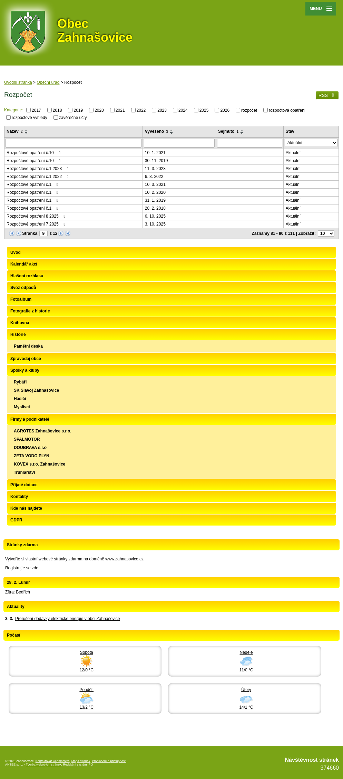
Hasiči (20, 398)
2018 (57, 110)
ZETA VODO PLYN (31, 455)
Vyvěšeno (156, 131)
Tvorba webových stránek (43, 764)
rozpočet (249, 110)
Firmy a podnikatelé (29, 419)
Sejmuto (228, 131)
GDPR (16, 520)
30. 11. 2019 (156, 160)
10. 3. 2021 (155, 184)
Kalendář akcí (23, 264)
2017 (36, 110)
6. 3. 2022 (154, 176)
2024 (183, 110)
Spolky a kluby (24, 370)
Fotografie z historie (30, 311)
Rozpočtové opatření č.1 (33, 184)
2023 (162, 110)
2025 (204, 110)
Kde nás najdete (26, 508)
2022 (141, 110)
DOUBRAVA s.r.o (30, 447)
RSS (327, 95)
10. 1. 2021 (155, 152)
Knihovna (19, 322)
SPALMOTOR (27, 439)
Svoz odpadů (23, 287)
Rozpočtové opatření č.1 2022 (38, 176)
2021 (120, 110)
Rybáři (20, 382)
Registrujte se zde (21, 568)
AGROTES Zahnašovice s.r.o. (42, 431)
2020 (99, 110)
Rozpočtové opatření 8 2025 (37, 216)
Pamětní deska (28, 346)
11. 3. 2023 (155, 168)
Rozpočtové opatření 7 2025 (37, 224)
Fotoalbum (20, 299)
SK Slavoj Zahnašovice (36, 390)
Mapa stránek (80, 761)
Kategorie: (13, 110)
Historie (18, 334)
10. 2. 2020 (155, 192)
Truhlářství (24, 472)
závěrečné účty (73, 117)
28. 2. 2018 (155, 208)
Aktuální (293, 152)
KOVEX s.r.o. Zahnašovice (39, 464)
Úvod (15, 252)
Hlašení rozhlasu (26, 275)
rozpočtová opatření (287, 110)
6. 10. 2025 (155, 216)
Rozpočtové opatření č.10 (34, 152)
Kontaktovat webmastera (53, 761)
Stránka (29, 233)
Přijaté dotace (24, 484)
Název (15, 131)
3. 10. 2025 (155, 224)
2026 (224, 110)
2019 (78, 110)
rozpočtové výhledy (29, 117)
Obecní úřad (48, 82)
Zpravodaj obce (25, 358)
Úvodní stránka (18, 82)
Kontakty (19, 496)
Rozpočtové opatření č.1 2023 (38, 168)
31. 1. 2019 (155, 200)
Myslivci (22, 407)
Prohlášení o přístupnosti (109, 761)
